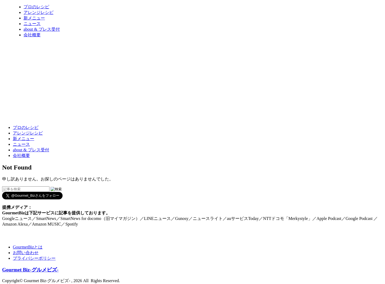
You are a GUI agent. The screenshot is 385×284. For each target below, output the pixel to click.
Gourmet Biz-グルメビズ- (30, 270)
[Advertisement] (99, 108)
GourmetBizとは (28, 247)
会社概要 (32, 35)
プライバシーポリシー (34, 258)
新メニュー (34, 18)
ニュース (32, 23)
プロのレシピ (36, 7)
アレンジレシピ (38, 12)
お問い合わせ (25, 252)
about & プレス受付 (42, 29)
